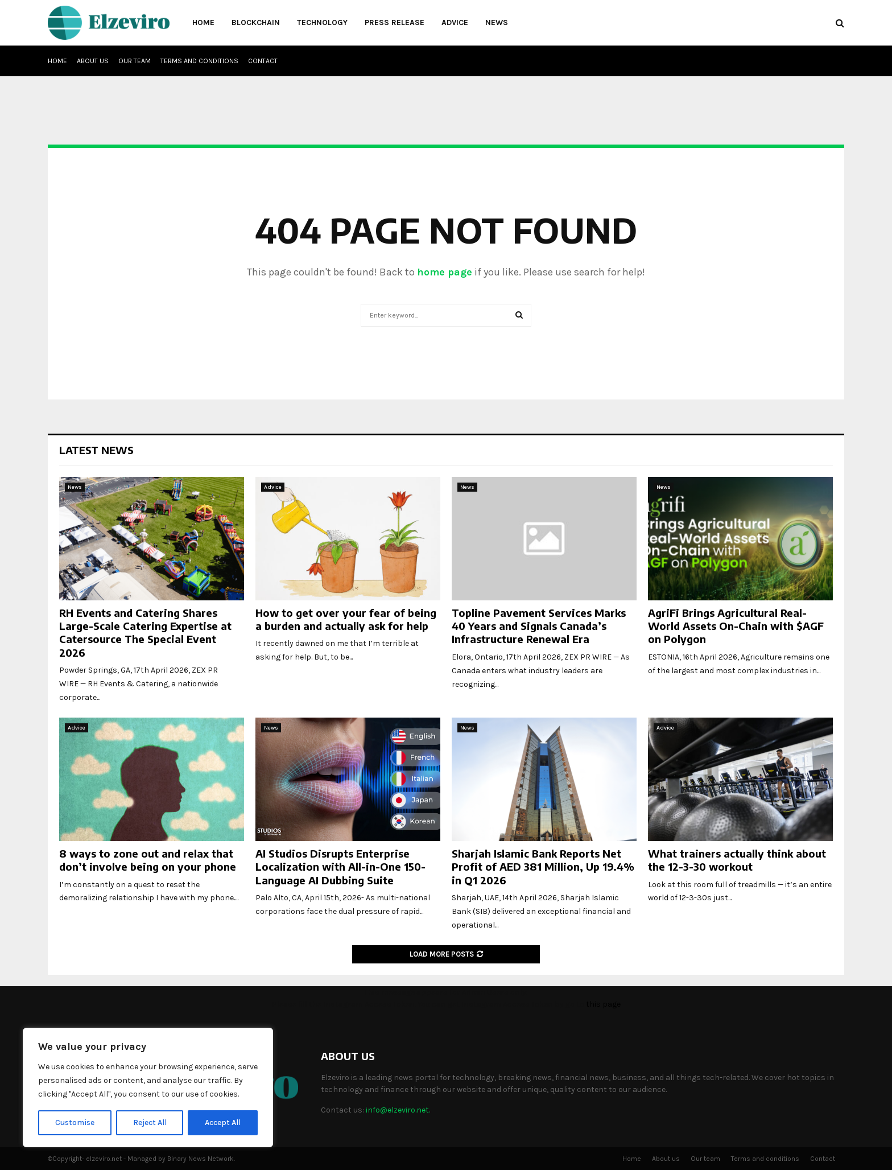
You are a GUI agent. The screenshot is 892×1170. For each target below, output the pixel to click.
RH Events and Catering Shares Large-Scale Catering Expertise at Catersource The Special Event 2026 (145, 632)
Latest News (96, 449)
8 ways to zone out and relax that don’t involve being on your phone (147, 860)
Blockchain (256, 22)
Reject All (150, 1122)
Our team (134, 61)
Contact (263, 61)
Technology (322, 22)
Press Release (394, 22)
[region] (148, 1087)
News (496, 22)
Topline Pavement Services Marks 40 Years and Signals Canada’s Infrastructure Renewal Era (539, 626)
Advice (454, 22)
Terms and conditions (199, 61)
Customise (74, 1122)
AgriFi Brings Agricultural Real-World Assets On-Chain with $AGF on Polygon (736, 626)
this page (603, 1004)
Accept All (223, 1122)
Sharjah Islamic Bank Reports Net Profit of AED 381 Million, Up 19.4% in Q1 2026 (543, 867)
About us (93, 61)
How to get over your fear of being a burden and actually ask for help (345, 619)
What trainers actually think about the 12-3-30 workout (737, 860)
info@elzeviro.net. (398, 1110)
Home (203, 22)
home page (444, 272)
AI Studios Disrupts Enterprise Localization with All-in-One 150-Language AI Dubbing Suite (340, 867)
